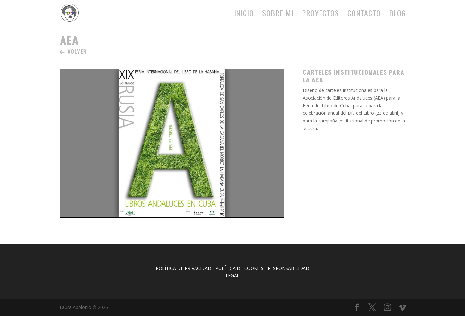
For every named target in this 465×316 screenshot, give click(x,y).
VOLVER (77, 52)
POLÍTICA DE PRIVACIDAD (183, 268)
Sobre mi (278, 15)
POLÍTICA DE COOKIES (239, 268)
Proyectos (320, 15)
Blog (397, 15)
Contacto (364, 15)
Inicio (244, 15)
